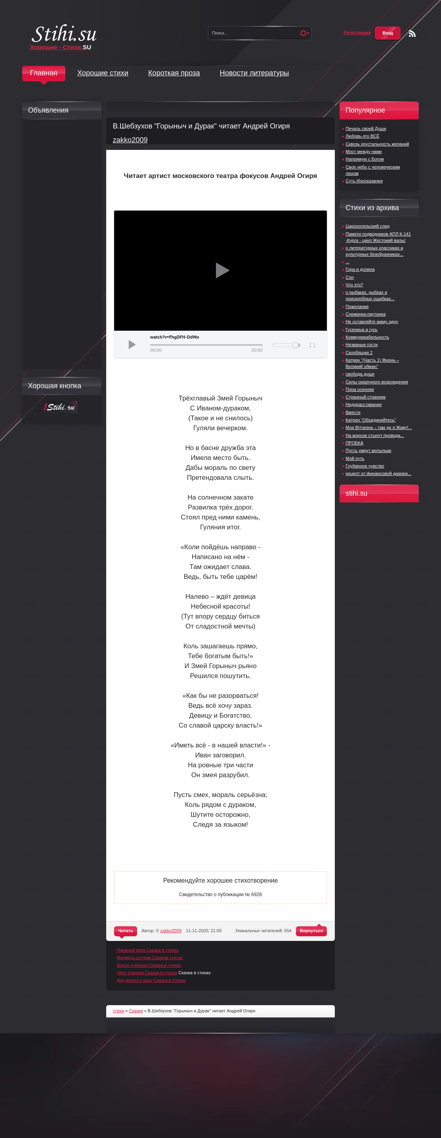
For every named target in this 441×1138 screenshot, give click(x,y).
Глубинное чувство (365, 466)
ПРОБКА (354, 443)
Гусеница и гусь (361, 329)
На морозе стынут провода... (375, 435)
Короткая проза (174, 73)
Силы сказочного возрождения (377, 381)
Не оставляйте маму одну (372, 321)
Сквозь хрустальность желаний (377, 144)
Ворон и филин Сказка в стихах (149, 965)
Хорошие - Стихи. (61, 47)
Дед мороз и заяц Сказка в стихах (151, 980)
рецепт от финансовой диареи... (378, 473)
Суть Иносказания (364, 180)
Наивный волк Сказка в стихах (148, 950)
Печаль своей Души (366, 128)
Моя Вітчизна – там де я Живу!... (379, 427)
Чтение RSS (412, 33)
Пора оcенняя (360, 389)
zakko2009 (130, 140)
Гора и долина (360, 269)
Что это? (354, 284)
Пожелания (357, 306)
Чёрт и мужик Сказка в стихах (147, 972)
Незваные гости (362, 344)
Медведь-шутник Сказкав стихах (150, 957)
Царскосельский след (367, 226)
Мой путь (355, 458)
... (347, 261)
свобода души (360, 374)
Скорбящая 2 (359, 352)
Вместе (353, 412)
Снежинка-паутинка (366, 314)
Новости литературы (254, 73)
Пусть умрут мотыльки (368, 450)
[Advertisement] (60, 244)
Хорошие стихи (102, 73)
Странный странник (366, 397)
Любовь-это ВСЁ (362, 136)
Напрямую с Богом (365, 159)
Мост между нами (364, 151)
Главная (43, 73)
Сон (349, 277)
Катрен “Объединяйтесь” (371, 420)
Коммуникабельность (367, 337)
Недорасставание (364, 404)
